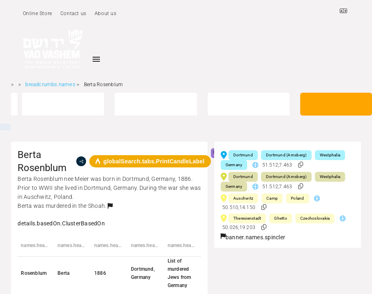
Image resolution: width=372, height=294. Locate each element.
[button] (110, 206)
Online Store (37, 13)
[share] (81, 161)
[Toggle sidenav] (96, 59)
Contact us (73, 13)
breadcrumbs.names (50, 84)
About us (106, 13)
